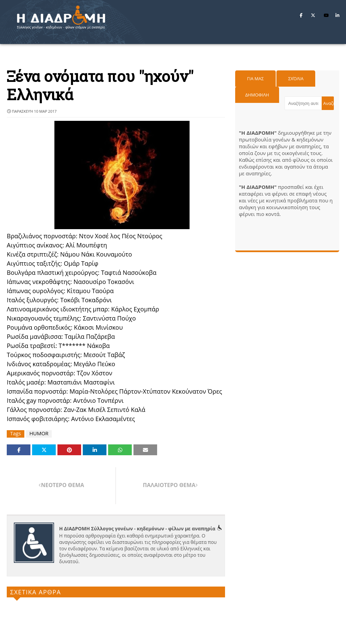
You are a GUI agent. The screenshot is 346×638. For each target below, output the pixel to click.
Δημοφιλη (257, 95)
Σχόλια (295, 78)
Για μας (255, 78)
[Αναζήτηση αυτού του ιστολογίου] (303, 103)
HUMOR (38, 433)
